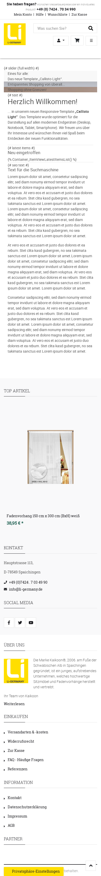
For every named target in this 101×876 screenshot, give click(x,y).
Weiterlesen (14, 703)
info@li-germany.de (26, 589)
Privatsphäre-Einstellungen (34, 871)
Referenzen (15, 768)
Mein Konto (23, 14)
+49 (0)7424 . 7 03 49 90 (28, 582)
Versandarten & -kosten (26, 732)
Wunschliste (57, 14)
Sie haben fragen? (21, 4)
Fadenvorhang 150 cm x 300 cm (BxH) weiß (43, 515)
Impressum (15, 816)
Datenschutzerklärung (25, 806)
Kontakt (13, 797)
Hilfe (40, 14)
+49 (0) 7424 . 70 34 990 (56, 9)
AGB (9, 825)
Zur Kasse (79, 14)
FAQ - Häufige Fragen (24, 759)
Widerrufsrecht (19, 741)
